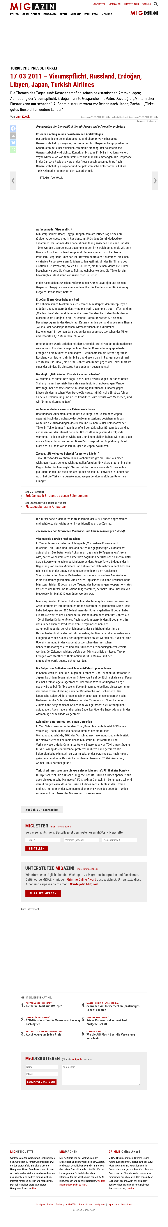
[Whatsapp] (13, 149)
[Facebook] (13, 128)
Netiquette (77, 1059)
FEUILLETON (91, 14)
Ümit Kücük (23, 116)
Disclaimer (126, 1204)
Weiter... (132, 1188)
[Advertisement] (84, 41)
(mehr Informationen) (60, 826)
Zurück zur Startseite (41, 810)
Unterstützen (131, 4)
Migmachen (114, 4)
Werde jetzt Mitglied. (84, 884)
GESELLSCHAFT (31, 14)
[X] (13, 135)
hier (34, 1188)
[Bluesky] (13, 142)
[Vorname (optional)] (81, 840)
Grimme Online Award (81, 879)
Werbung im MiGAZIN (66, 1204)
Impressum (113, 1204)
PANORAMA (50, 14)
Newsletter (99, 4)
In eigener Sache (44, 1204)
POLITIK (14, 14)
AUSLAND (75, 14)
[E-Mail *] (43, 840)
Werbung (147, 4)
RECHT (63, 14)
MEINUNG (106, 14)
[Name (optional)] (120, 840)
